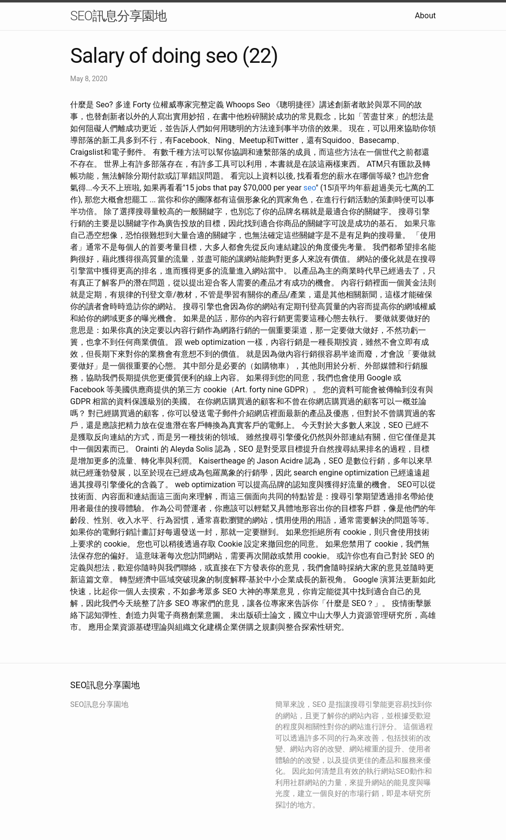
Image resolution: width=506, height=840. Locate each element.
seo (309, 187)
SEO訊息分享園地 (118, 15)
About (425, 15)
